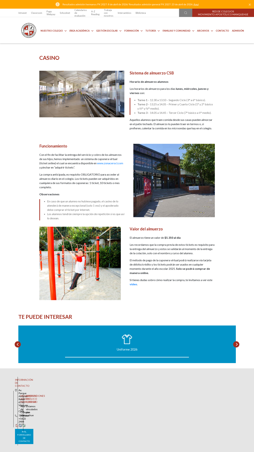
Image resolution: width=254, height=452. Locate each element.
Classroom (36, 12)
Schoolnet (65, 12)
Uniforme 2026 (44, 378)
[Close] (250, 4)
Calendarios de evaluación (80, 13)
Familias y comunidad (176, 30)
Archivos (202, 30)
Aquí (196, 4)
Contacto (219, 30)
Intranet (22, 12)
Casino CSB (99, 378)
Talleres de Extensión (209, 378)
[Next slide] (236, 373)
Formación (131, 30)
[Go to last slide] (18, 373)
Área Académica (79, 30)
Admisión (235, 30)
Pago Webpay (51, 13)
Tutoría (150, 30)
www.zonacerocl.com (110, 170)
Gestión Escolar (106, 30)
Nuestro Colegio (51, 30)
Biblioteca (141, 12)
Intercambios (124, 12)
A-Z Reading (95, 13)
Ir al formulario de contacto (80, 430)
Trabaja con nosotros (108, 13)
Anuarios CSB (154, 378)
